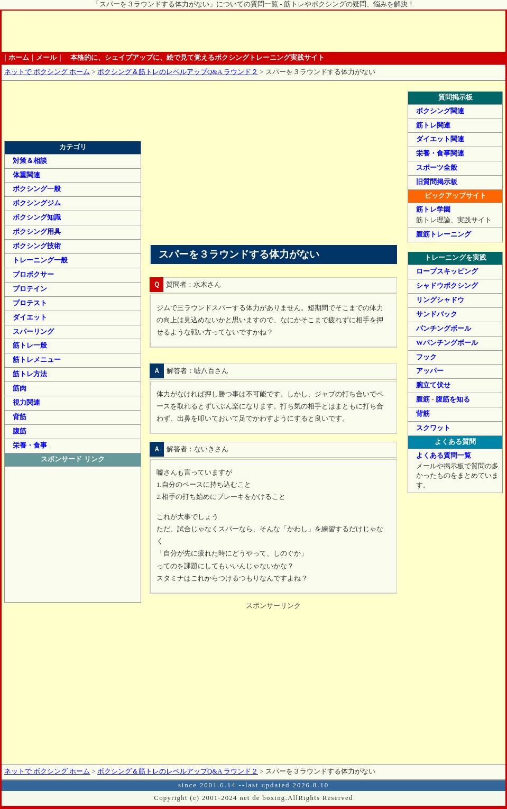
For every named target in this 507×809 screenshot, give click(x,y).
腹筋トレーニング (443, 234)
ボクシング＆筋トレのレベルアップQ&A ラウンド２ (177, 72)
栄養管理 (292, 31)
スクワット (433, 428)
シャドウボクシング (447, 285)
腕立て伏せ (433, 385)
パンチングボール (443, 328)
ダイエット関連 (440, 139)
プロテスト (30, 303)
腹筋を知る (453, 399)
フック (426, 357)
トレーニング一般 (40, 260)
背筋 (423, 413)
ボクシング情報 (335, 31)
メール (46, 57)
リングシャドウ (440, 300)
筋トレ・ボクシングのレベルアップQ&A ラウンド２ (72, 125)
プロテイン (30, 289)
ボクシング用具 (37, 231)
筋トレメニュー (37, 359)
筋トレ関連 (433, 125)
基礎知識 (163, 31)
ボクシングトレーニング (205, 31)
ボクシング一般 (37, 189)
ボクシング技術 (37, 246)
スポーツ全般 (436, 167)
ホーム (70, 31)
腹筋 (423, 399)
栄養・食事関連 (440, 153)
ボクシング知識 (37, 217)
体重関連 (26, 175)
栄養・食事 (30, 445)
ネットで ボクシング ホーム (47, 72)
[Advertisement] (273, 166)
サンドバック (436, 314)
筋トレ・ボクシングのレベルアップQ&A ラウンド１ (72, 100)
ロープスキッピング (447, 271)
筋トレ (248, 31)
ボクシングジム (37, 203)
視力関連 (26, 402)
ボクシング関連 (440, 111)
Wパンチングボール (447, 343)
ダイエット (30, 317)
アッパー (430, 371)
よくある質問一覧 (443, 455)
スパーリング (33, 331)
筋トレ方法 (30, 374)
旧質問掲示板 (436, 182)
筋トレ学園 (433, 209)
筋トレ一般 (30, 345)
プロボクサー (33, 274)
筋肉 (19, 388)
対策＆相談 (30, 161)
